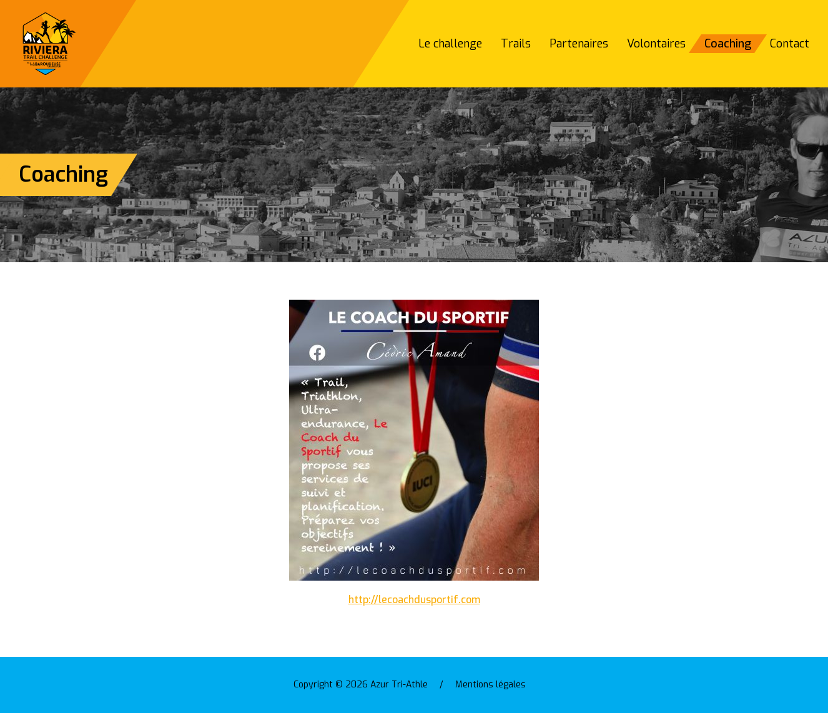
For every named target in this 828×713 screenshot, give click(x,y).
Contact (789, 43)
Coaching (727, 43)
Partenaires (579, 43)
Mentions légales (490, 685)
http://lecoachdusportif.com (414, 599)
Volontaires (656, 43)
